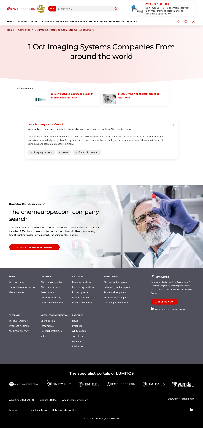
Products (77, 325)
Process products (81, 292)
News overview (17, 292)
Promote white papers (115, 297)
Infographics (47, 325)
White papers (79, 330)
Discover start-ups (50, 287)
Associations (47, 292)
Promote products (82, 297)
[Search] (115, 9)
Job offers (77, 336)
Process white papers (114, 292)
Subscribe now (163, 301)
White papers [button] (78, 21)
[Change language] (186, 22)
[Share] (178, 22)
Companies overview (52, 302)
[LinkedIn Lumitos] (191, 409)
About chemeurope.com (75, 399)
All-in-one (77, 346)
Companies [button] (22, 21)
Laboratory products (83, 287)
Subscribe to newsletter (22, 287)
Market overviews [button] (56, 21)
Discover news (16, 282)
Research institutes (51, 330)
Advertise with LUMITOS (22, 399)
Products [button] (36, 21)
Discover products (81, 282)
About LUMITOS (48, 399)
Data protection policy (64, 409)
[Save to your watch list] (173, 125)
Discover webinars (19, 320)
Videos (44, 336)
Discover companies (51, 282)
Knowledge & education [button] (104, 21)
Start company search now (34, 247)
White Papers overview (115, 302)
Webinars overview (19, 330)
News (75, 320)
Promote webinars (19, 325)
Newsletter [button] (129, 21)
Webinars (77, 341)
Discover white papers (115, 282)
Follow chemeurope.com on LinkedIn (168, 309)
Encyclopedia (48, 320)
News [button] (10, 21)
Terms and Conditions (35, 409)
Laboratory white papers (116, 287)
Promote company (51, 297)
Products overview (82, 302)
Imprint (13, 409)
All (51, 8)
